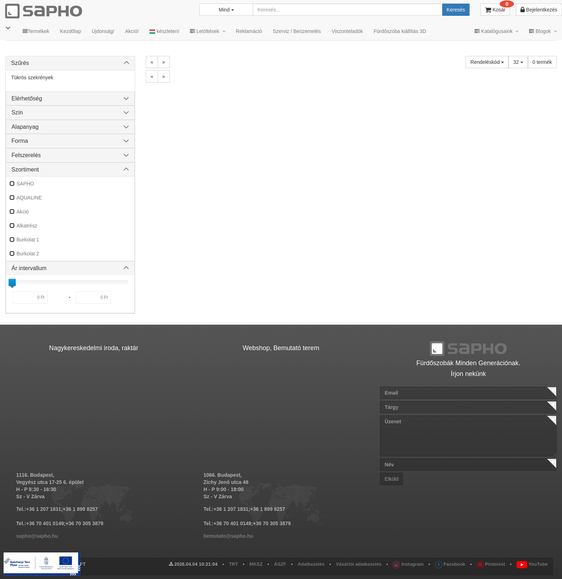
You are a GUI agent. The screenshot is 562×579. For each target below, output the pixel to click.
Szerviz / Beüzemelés (297, 31)
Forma (19, 141)
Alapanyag (25, 127)
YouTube (532, 564)
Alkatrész (26, 226)
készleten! (164, 31)
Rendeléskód (487, 62)
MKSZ (256, 564)
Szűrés (20, 63)
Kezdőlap (70, 31)
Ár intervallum (29, 268)
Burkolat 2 (27, 253)
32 (518, 62)
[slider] (12, 282)
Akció (22, 212)
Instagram (408, 564)
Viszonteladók (347, 31)
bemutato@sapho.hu (228, 536)
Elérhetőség (26, 98)
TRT (233, 564)
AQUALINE (29, 198)
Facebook (450, 564)
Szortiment (25, 169)
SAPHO (25, 184)
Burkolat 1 (27, 240)
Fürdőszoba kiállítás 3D (399, 31)
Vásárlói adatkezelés (358, 564)
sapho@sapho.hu (37, 536)
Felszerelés (26, 155)
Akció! (132, 31)
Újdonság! (103, 31)
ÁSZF (280, 564)
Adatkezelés (310, 564)
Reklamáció (249, 31)
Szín (17, 112)
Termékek (36, 31)
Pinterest (491, 564)
